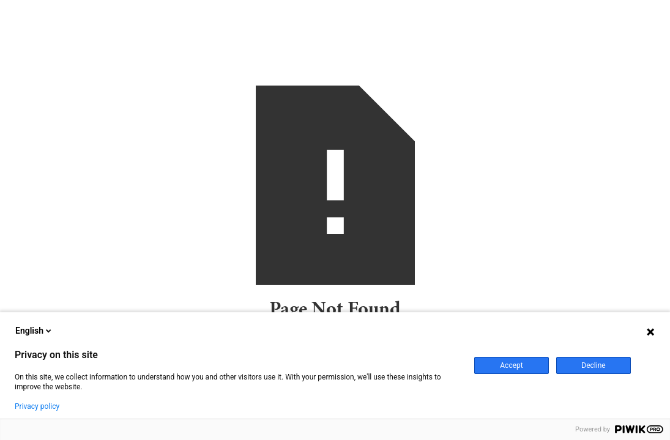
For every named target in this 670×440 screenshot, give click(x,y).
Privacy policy (37, 406)
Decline (593, 365)
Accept (511, 365)
